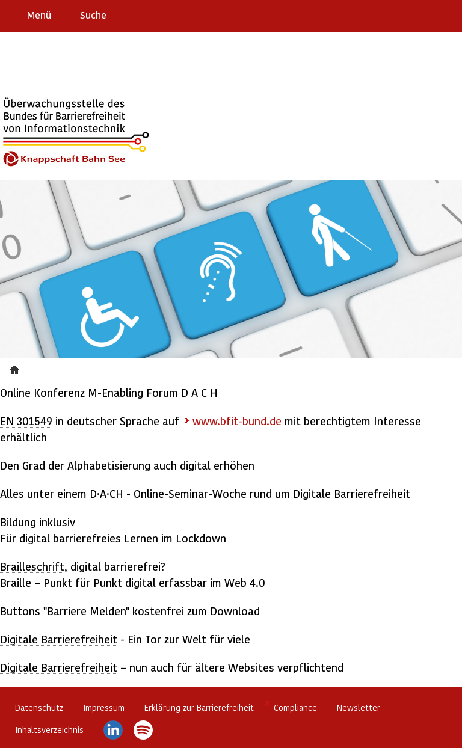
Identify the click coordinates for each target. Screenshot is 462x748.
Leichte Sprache (448, 14)
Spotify (143, 730)
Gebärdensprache (425, 14)
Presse (15, 368)
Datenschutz (39, 707)
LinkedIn (113, 730)
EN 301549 (26, 420)
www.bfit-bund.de (237, 420)
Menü (39, 14)
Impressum (104, 707)
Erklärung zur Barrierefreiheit (199, 707)
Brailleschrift (32, 566)
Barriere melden (402, 14)
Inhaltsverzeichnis (49, 730)
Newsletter (358, 707)
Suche (93, 14)
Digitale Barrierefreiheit (58, 639)
